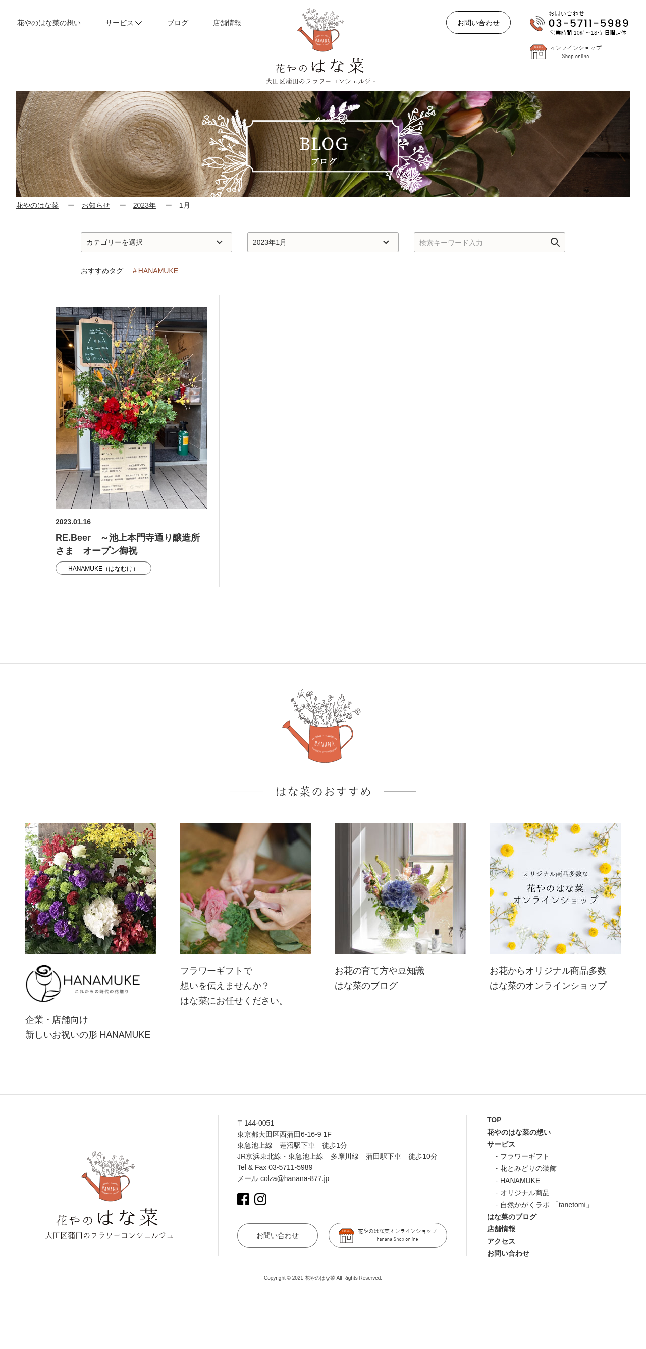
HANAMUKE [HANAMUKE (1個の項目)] (158, 271)
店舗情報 (501, 1229)
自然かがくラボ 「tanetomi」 (546, 1205)
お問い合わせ (478, 23)
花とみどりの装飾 (528, 1168)
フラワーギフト (525, 1156)
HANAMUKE (520, 1180)
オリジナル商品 (525, 1193)
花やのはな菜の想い (519, 1132)
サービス (501, 1144)
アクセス (501, 1241)
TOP (494, 1120)
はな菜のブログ (511, 1217)
